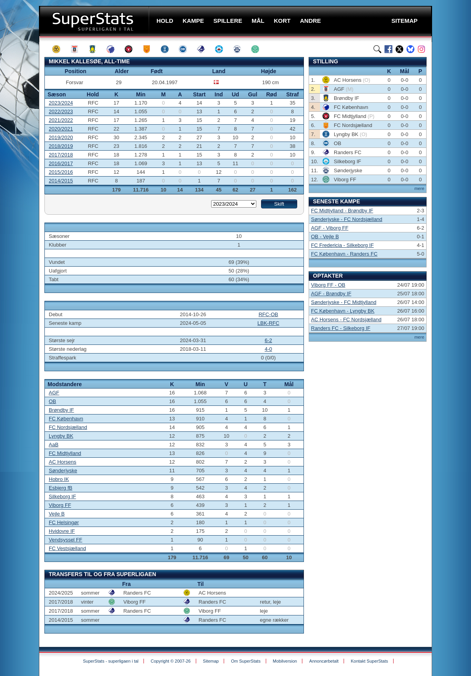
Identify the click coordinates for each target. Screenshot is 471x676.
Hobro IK (59, 479)
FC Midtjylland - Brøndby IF (342, 211)
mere (419, 188)
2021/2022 (61, 120)
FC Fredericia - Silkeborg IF (342, 245)
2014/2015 (61, 181)
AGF (54, 393)
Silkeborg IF (62, 496)
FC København (66, 419)
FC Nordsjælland (68, 427)
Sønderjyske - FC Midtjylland (343, 302)
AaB (54, 445)
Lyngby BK (61, 436)
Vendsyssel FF (65, 540)
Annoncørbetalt (324, 661)
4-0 (268, 349)
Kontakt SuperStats (369, 661)
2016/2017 (61, 163)
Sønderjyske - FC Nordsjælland (346, 219)
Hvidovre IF (62, 531)
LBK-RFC (269, 323)
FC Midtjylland (65, 453)
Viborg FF (60, 505)
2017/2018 (61, 155)
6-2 (268, 340)
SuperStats (94, 21)
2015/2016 (61, 172)
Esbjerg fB (60, 488)
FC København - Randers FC (344, 254)
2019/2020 (61, 137)
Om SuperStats (245, 661)
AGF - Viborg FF (329, 228)
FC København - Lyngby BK (342, 311)
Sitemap (211, 661)
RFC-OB (268, 314)
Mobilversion (285, 661)
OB (52, 401)
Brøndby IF (61, 410)
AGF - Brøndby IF (331, 294)
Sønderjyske (63, 470)
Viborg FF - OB (328, 285)
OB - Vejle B (325, 236)
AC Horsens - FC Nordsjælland (346, 319)
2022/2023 (61, 111)
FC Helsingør (64, 522)
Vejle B (56, 514)
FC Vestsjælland (67, 548)
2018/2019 (61, 146)
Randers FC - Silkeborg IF (340, 328)
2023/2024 (61, 103)
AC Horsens (62, 462)
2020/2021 (61, 129)
